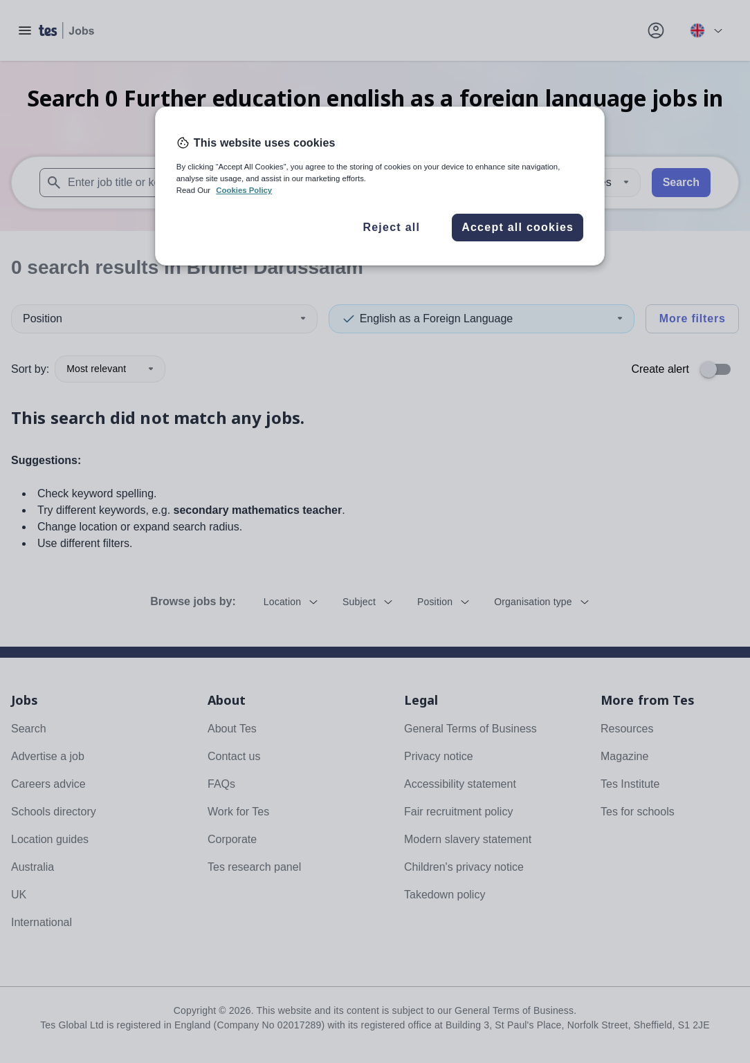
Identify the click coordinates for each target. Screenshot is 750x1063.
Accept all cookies (517, 227)
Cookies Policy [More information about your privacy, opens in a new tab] (244, 190)
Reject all (391, 227)
